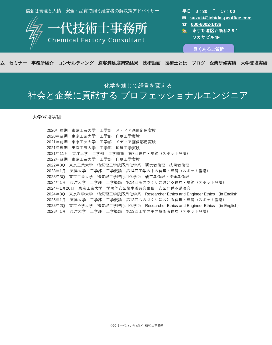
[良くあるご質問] (208, 49)
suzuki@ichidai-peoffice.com (221, 17)
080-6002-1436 (206, 24)
